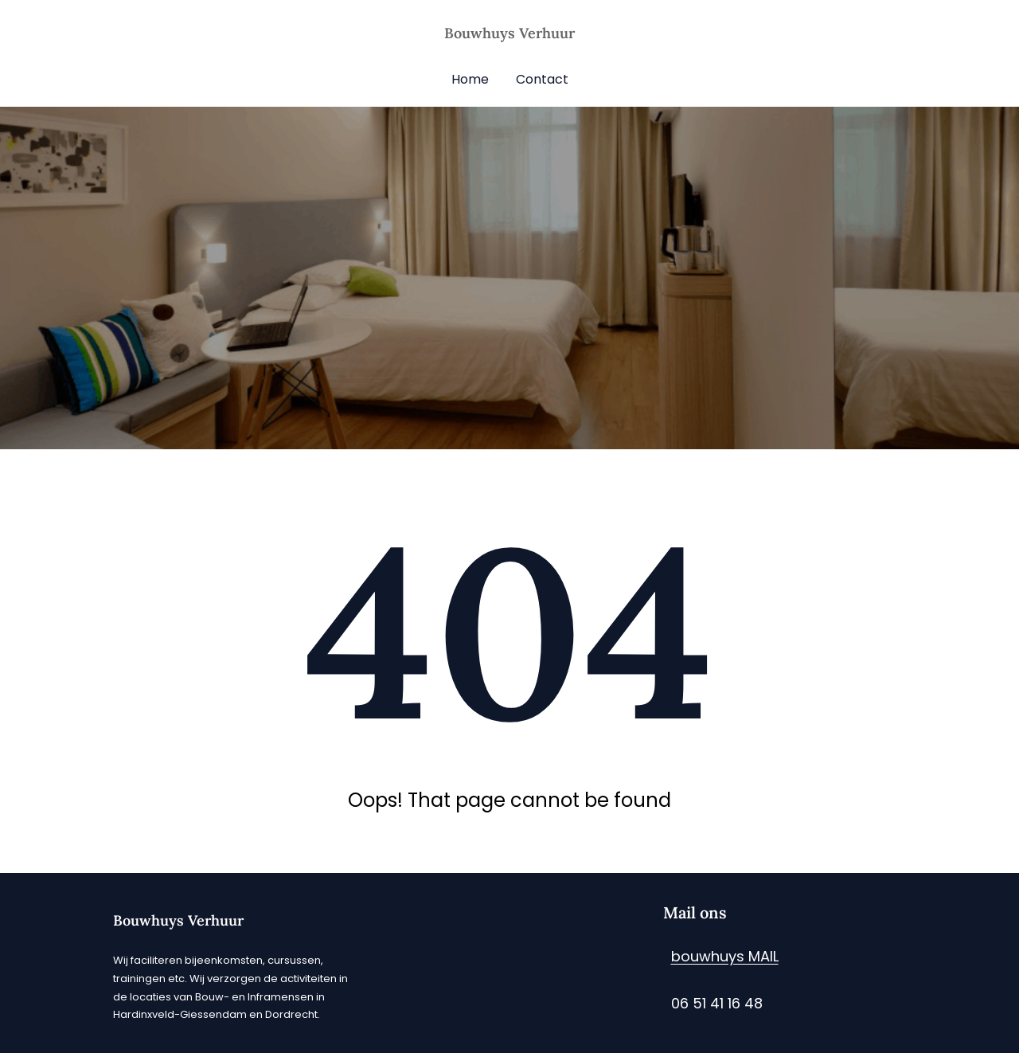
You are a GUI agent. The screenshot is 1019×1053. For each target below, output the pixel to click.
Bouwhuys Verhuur (509, 33)
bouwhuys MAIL (725, 956)
